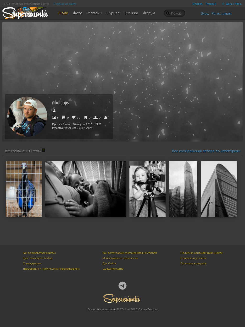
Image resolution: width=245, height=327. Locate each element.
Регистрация (222, 13)
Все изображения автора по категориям (206, 151)
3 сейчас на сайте (64, 3)
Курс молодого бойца (37, 258)
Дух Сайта (109, 263)
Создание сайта (113, 268)
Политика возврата (193, 263)
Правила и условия (193, 258)
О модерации (32, 263)
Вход (205, 13)
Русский (211, 3)
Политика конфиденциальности (201, 253)
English (197, 3)
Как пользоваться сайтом (39, 253)
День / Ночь (230, 3)
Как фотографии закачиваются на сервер (130, 253)
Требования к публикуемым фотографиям (51, 268)
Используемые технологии (120, 258)
